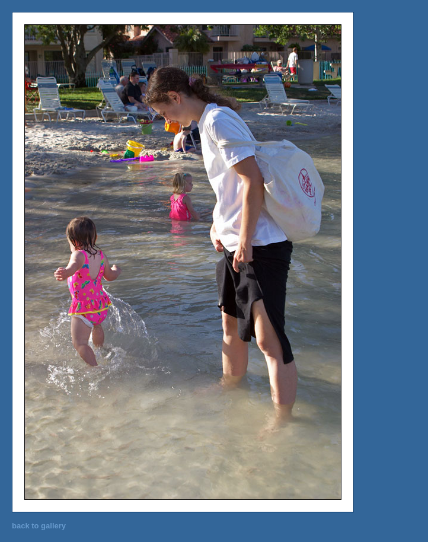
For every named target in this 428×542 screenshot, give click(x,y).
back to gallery (39, 525)
